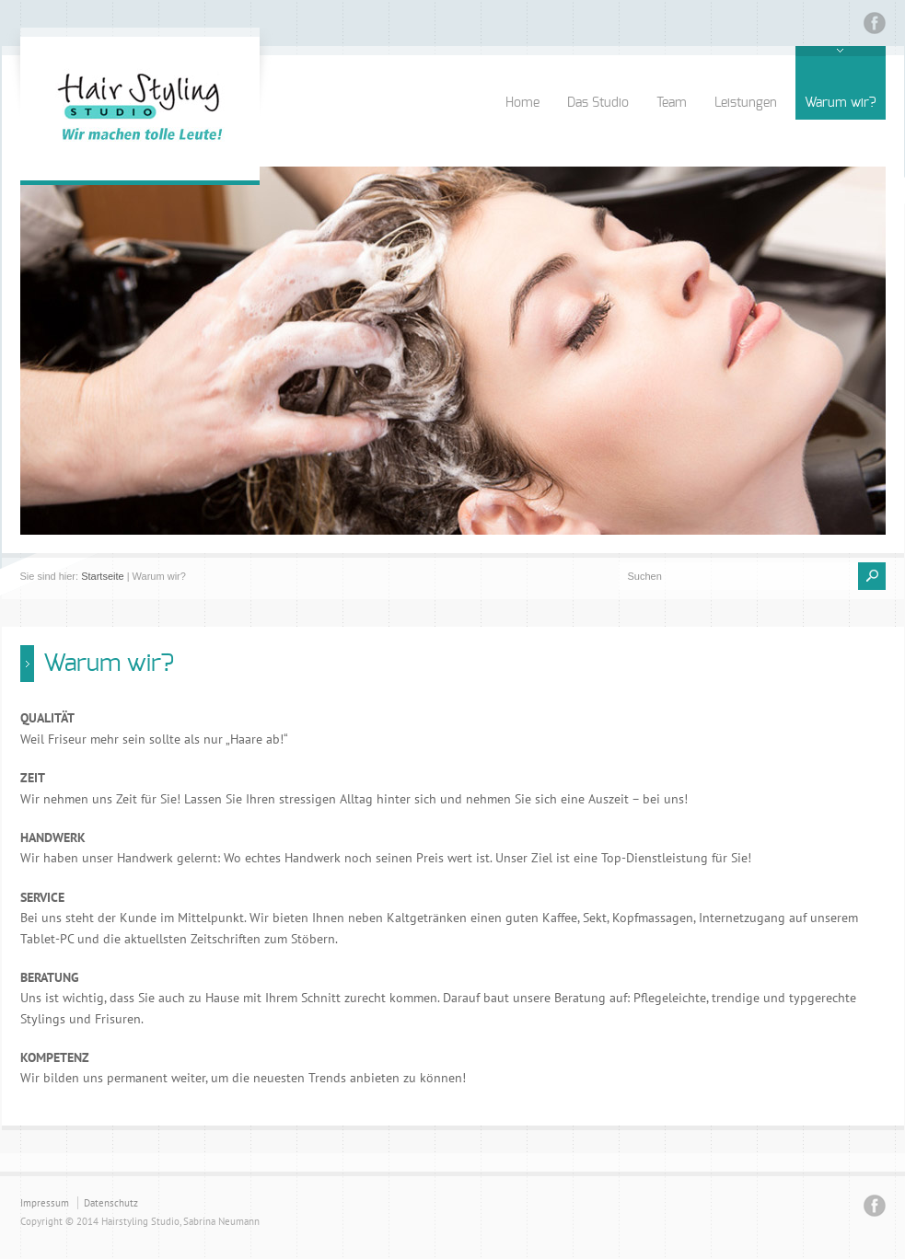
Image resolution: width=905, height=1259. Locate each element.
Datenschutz (111, 1202)
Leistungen (745, 103)
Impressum (44, 1202)
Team (671, 103)
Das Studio (598, 103)
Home (522, 103)
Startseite (102, 576)
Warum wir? (840, 103)
